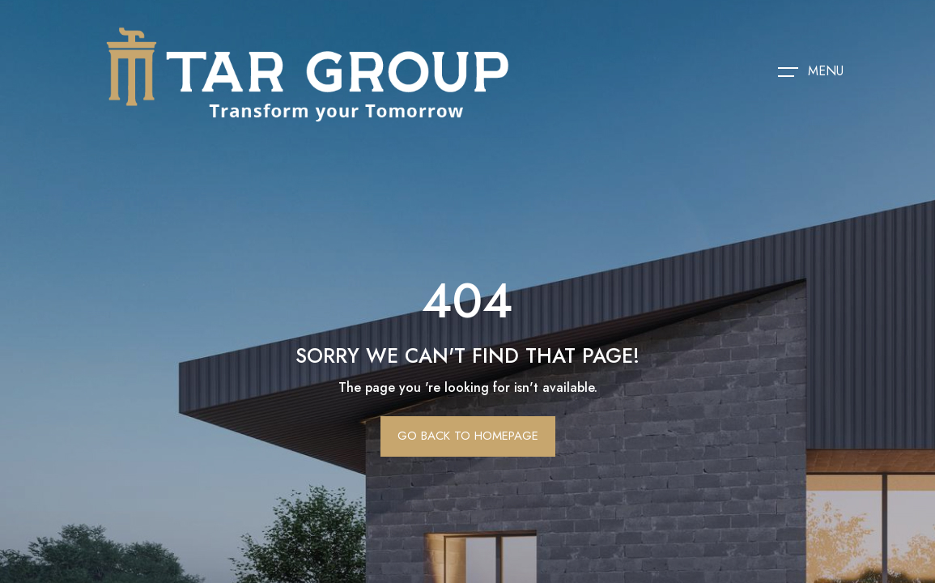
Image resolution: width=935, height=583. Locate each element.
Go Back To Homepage (467, 436)
